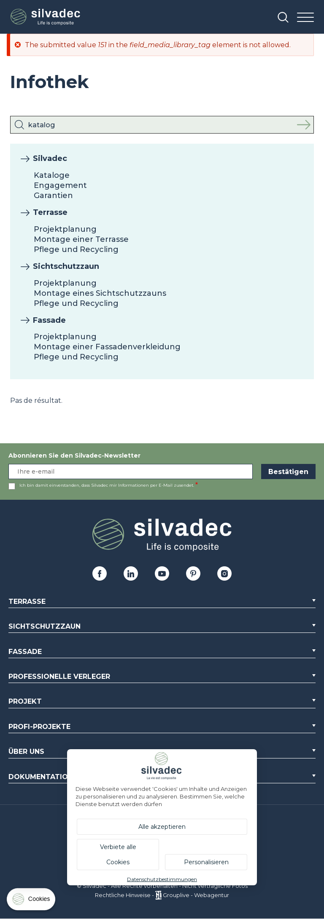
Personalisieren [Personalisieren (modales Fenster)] (206, 862)
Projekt (25, 701)
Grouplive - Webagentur (196, 895)
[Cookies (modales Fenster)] (31, 901)
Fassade (49, 320)
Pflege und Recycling (76, 249)
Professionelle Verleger (59, 677)
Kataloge (52, 175)
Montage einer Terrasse (81, 239)
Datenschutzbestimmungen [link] (162, 879)
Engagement (60, 185)
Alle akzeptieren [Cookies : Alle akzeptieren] (162, 827)
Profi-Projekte (39, 727)
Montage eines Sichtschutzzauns (100, 293)
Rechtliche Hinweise (123, 895)
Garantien (53, 195)
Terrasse (50, 212)
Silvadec (50, 158)
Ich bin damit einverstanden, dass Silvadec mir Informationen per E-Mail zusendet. (106, 485)
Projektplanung (65, 229)
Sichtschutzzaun (66, 266)
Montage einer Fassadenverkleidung (107, 346)
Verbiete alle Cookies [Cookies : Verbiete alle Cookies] (118, 854)
